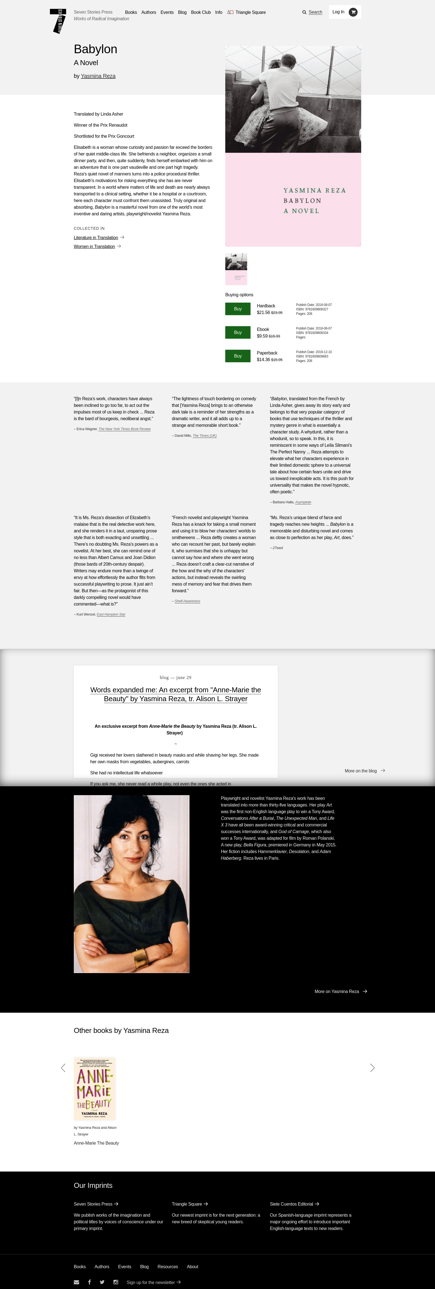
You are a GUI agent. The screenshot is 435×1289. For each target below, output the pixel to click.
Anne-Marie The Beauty (96, 1137)
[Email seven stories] (76, 1276)
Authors (102, 1261)
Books (80, 1261)
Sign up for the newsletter (151, 1276)
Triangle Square (187, 1198)
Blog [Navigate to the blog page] (182, 12)
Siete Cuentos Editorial (291, 1198)
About (192, 1261)
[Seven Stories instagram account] (115, 1276)
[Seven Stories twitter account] (102, 1276)
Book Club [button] (201, 12)
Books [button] (131, 12)
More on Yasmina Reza (337, 985)
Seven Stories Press (93, 12)
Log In (339, 11)
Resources (168, 1261)
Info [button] (218, 12)
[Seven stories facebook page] (89, 1276)
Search (315, 12)
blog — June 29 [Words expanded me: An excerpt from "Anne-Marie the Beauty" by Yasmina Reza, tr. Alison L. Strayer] (168, 677)
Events (124, 1261)
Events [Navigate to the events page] (167, 12)
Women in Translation (94, 246)
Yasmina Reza (98, 76)
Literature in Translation (96, 237)
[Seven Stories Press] (57, 21)
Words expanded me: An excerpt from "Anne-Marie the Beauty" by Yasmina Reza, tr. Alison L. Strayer (168, 699)
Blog (144, 1261)
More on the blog (361, 766)
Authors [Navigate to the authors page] (148, 12)
